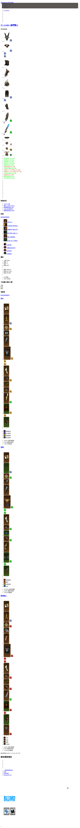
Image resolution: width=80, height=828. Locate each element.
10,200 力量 (7, 204)
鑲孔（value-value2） (9, 205)
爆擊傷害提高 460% (9, 210)
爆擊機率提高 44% (9, 207)
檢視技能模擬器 (5, 217)
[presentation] (6, 5)
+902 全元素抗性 (8, 209)
